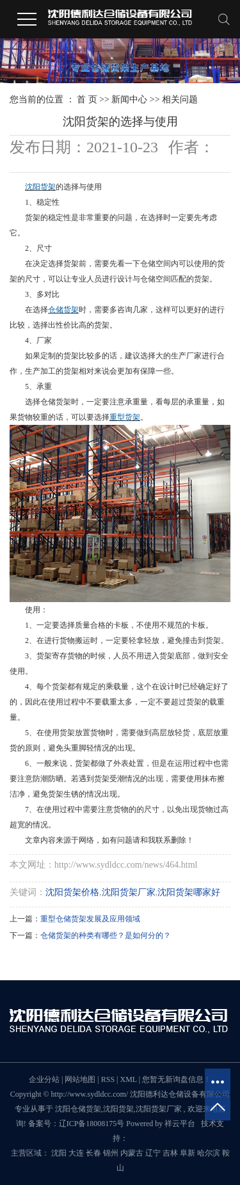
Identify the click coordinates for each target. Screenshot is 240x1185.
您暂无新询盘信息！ (176, 1079)
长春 (93, 1153)
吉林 (170, 1153)
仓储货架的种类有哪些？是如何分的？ (105, 935)
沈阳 (59, 1153)
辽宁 (153, 1153)
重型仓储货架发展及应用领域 (90, 918)
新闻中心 (129, 99)
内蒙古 (131, 1153)
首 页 (87, 99)
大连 (76, 1153)
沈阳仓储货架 (78, 1108)
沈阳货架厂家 (129, 892)
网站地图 (81, 1079)
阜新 (187, 1153)
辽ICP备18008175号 (92, 1123)
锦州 (110, 1153)
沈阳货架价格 (72, 892)
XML (128, 1079)
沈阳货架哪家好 (188, 892)
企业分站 (44, 1079)
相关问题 (180, 99)
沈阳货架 (118, 1108)
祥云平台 (179, 1123)
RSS (108, 1079)
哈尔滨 (208, 1153)
